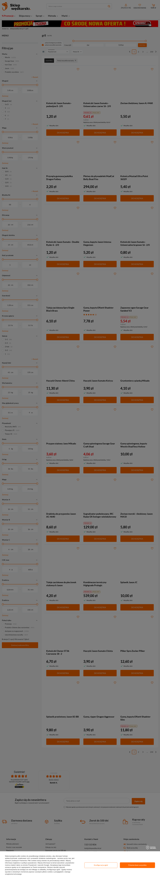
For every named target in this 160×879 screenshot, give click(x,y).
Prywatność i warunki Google (38, 865)
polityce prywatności (29, 863)
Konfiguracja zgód (101, 865)
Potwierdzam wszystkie (137, 865)
